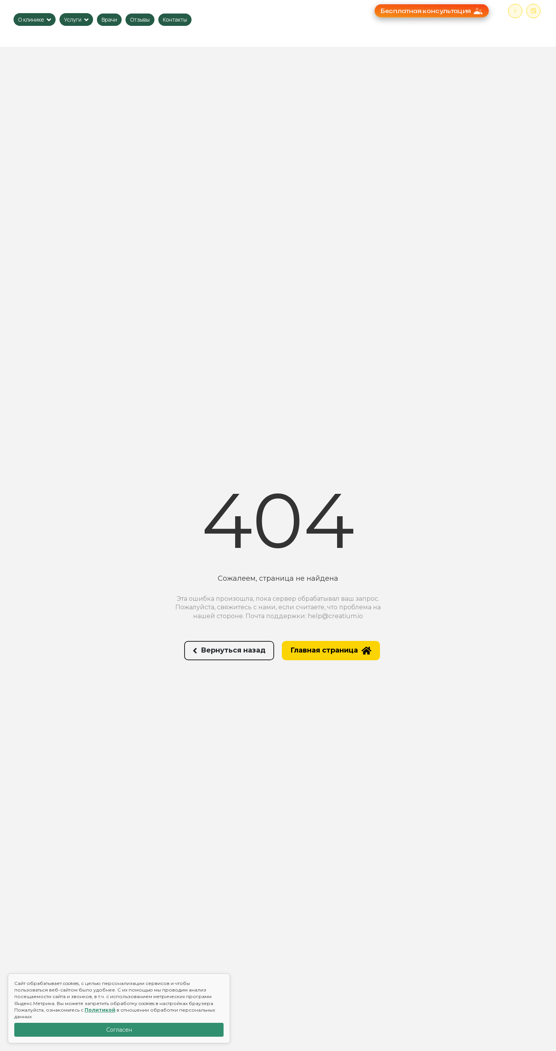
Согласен (119, 1029)
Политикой (100, 1010)
